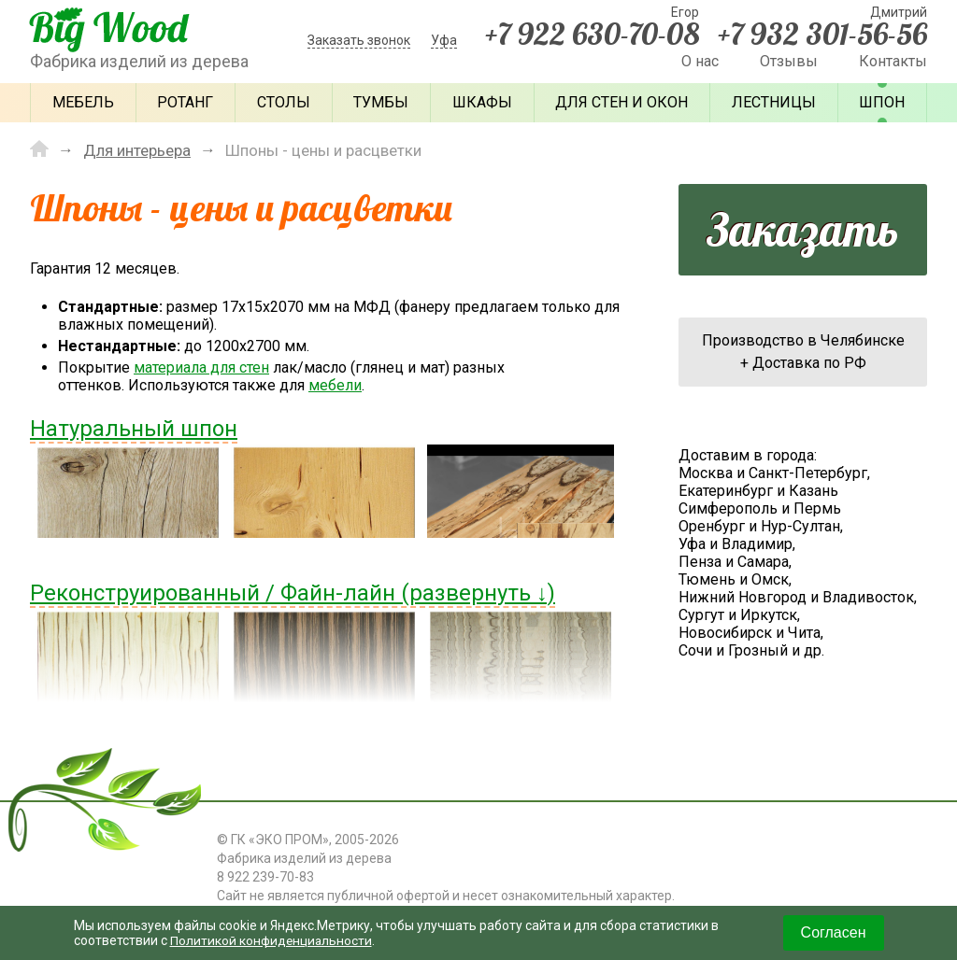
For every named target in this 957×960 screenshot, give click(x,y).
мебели (335, 384)
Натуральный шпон (133, 428)
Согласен (833, 932)
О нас (700, 61)
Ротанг (185, 102)
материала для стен (201, 366)
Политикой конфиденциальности (273, 940)
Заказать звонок (358, 40)
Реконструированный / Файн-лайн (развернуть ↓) (292, 592)
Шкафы (482, 102)
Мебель (83, 102)
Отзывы (789, 61)
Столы (283, 102)
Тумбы (380, 102)
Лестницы (774, 102)
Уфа (444, 40)
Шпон (882, 102)
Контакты (893, 61)
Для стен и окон (621, 102)
